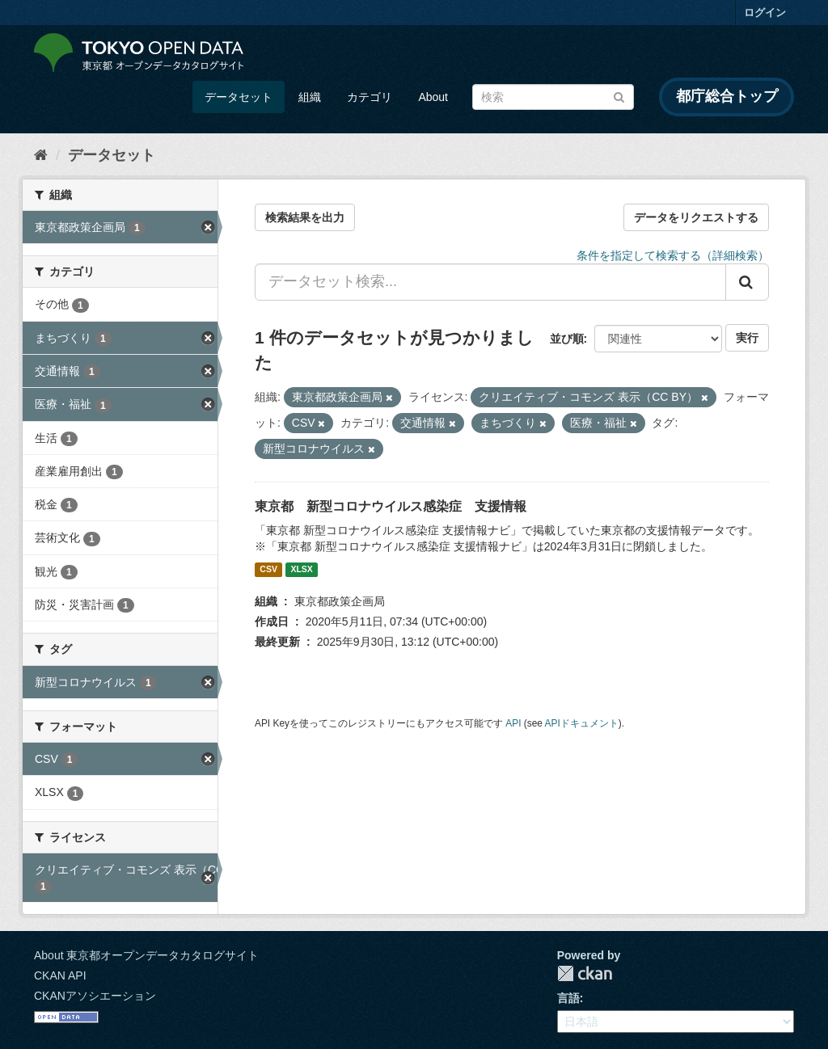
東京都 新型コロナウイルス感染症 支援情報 (390, 506)
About (433, 97)
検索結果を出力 (304, 217)
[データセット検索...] (490, 282)
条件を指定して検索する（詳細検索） (673, 255)
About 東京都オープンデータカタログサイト (146, 955)
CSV (268, 570)
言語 (568, 998)
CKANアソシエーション (95, 995)
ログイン (765, 12)
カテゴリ (369, 97)
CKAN (584, 973)
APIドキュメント (582, 723)
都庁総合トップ (727, 96)
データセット (238, 97)
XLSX (301, 570)
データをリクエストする (696, 217)
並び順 (567, 338)
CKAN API (60, 975)
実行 (747, 337)
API (513, 723)
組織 (309, 97)
